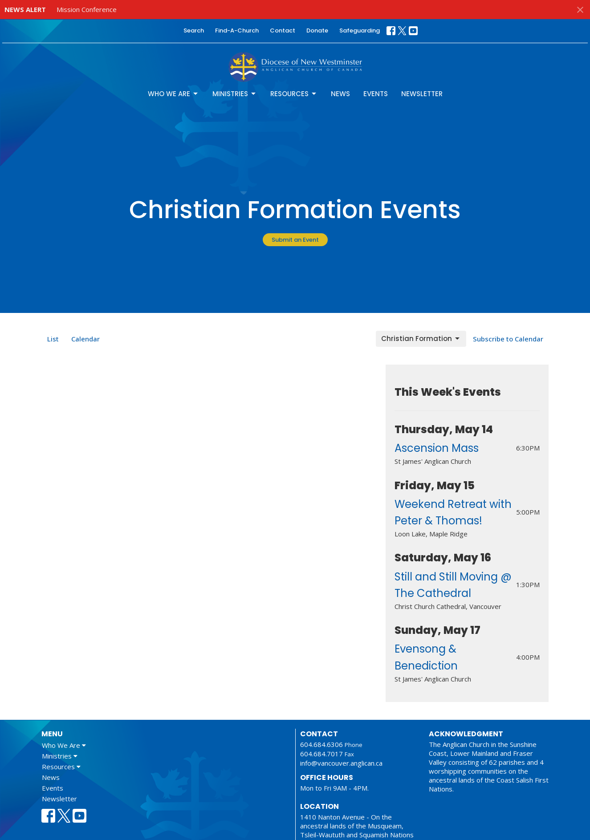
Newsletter (422, 93)
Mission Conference (87, 9)
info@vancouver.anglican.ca (341, 763)
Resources (293, 93)
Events (375, 93)
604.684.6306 (321, 744)
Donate (317, 30)
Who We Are (173, 93)
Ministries (234, 93)
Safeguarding (359, 30)
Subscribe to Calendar (508, 338)
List (53, 338)
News (340, 93)
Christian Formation (421, 338)
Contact (282, 30)
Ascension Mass (437, 448)
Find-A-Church (237, 30)
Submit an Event (295, 239)
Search (193, 30)
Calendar (85, 338)
